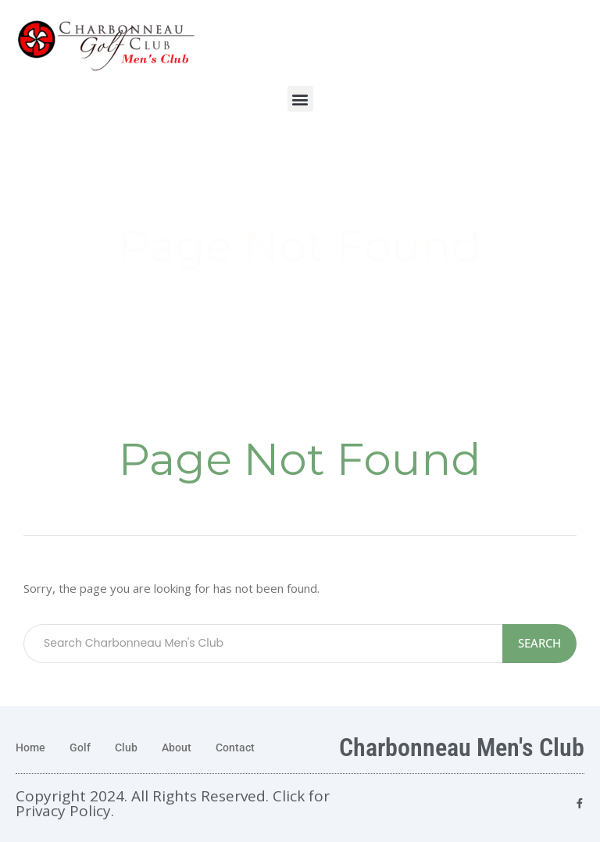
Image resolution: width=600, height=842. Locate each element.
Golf (80, 747)
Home (30, 747)
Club (126, 747)
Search (539, 643)
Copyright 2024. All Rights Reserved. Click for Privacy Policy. (173, 803)
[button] (300, 99)
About (176, 747)
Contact (235, 747)
